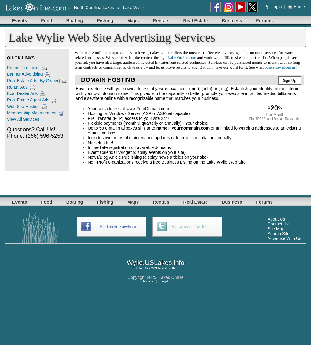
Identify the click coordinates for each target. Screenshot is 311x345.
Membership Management (31, 112)
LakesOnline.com (182, 57)
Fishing (105, 20)
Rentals (161, 20)
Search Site (278, 233)
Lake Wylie (133, 7)
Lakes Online (171, 277)
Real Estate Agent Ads (28, 99)
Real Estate (195, 20)
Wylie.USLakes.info (156, 262)
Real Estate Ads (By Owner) (33, 80)
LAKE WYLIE (152, 268)
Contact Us (278, 224)
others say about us (280, 67)
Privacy (148, 281)
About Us (276, 219)
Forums (264, 20)
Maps (133, 20)
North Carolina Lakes (94, 7)
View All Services (23, 119)
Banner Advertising (25, 74)
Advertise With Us (284, 238)
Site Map (276, 228)
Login (274, 6)
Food (46, 20)
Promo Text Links (23, 67)
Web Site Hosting (23, 106)
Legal (164, 281)
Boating (74, 20)
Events (19, 20)
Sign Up (289, 80)
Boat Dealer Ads (22, 93)
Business (232, 20)
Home (296, 6)
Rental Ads (17, 87)
